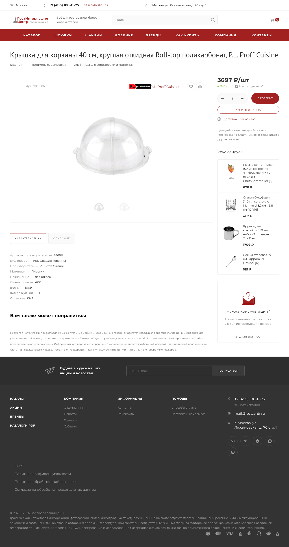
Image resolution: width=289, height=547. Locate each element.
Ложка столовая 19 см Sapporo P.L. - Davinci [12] (257, 259)
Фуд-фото (71, 420)
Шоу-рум (63, 35)
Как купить (187, 35)
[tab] (29, 239)
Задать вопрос (248, 336)
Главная (16, 64)
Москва (22, 5)
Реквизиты (126, 414)
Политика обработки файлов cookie (46, 481)
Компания (226, 35)
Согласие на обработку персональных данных (55, 489)
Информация (130, 398)
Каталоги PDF (22, 425)
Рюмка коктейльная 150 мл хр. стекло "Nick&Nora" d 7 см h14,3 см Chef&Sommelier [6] (258, 173)
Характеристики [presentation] (28, 238)
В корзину (265, 98)
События (70, 426)
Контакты (262, 35)
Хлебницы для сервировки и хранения (104, 64)
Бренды (153, 35)
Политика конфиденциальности (43, 474)
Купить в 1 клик (248, 109)
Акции (16, 407)
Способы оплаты (184, 407)
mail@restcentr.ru (250, 413)
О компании (73, 407)
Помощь (179, 398)
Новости (70, 414)
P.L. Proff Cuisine (154, 87)
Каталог (17, 398)
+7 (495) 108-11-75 (64, 5)
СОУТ (19, 466)
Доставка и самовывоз (239, 119)
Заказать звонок (96, 5)
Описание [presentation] (61, 238)
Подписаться (228, 370)
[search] (213, 19)
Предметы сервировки (48, 64)
